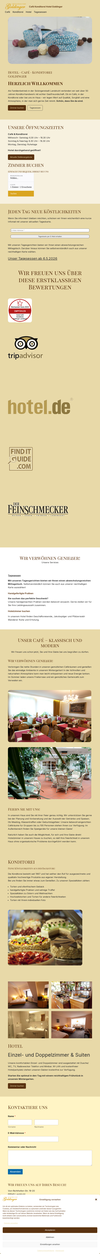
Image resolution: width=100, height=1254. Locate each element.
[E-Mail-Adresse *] (50, 230)
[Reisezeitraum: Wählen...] (21, 177)
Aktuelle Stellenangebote (21, 157)
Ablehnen (50, 1237)
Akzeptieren (50, 1230)
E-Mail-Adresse (17, 1133)
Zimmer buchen (17, 108)
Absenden (15, 1171)
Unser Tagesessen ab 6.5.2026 (32, 258)
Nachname (39, 1127)
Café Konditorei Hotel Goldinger (46, 6)
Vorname (12, 1127)
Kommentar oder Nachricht (22, 1147)
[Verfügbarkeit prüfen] (21, 193)
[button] (96, 1199)
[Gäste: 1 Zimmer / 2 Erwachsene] (21, 186)
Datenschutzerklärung (45, 1251)
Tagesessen (35, 108)
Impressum (59, 1251)
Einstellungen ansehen (50, 1244)
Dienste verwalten (11, 1223)
